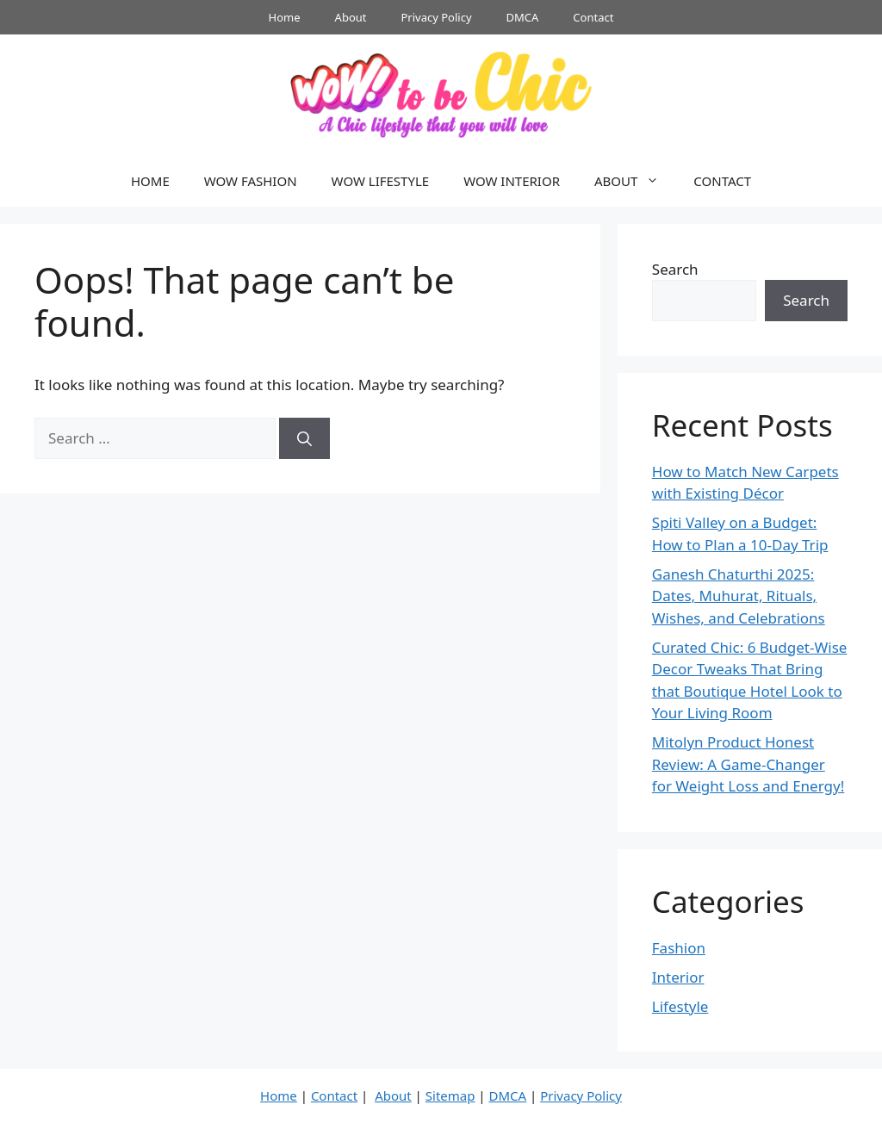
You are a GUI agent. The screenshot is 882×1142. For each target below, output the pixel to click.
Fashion (678, 948)
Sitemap (450, 1095)
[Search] (304, 438)
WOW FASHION (250, 180)
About (351, 17)
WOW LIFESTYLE (381, 180)
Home (285, 17)
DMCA (522, 17)
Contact (593, 17)
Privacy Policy (436, 17)
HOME (150, 180)
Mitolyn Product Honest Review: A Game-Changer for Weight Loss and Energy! (748, 764)
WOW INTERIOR (511, 180)
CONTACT (722, 180)
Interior (678, 977)
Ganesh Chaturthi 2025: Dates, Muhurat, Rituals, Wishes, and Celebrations (738, 596)
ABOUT (635, 181)
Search (675, 269)
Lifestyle (680, 1006)
